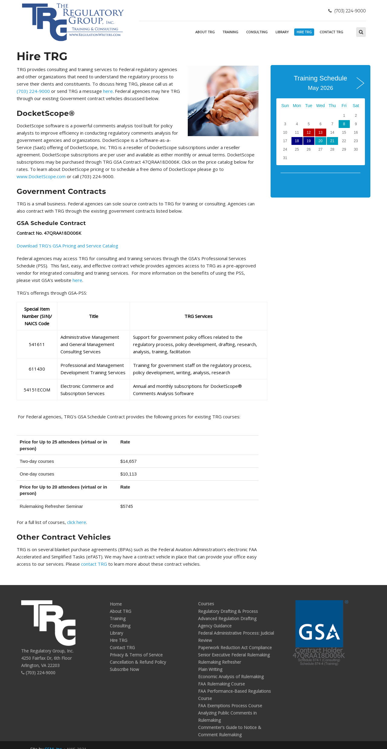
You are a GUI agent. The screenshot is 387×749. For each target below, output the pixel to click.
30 (356, 149)
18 (297, 141)
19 (309, 141)
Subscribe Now (124, 662)
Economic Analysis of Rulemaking (231, 669)
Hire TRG (304, 32)
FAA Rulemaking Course (221, 676)
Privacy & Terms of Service (136, 647)
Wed (320, 105)
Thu (332, 105)
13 (320, 132)
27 (320, 149)
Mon (297, 105)
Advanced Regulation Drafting (227, 611)
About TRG (205, 32)
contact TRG (94, 557)
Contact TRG (331, 32)
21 (332, 141)
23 (356, 141)
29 (344, 149)
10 (285, 132)
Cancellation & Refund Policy (138, 654)
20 (320, 141)
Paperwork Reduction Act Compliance (235, 640)
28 (332, 149)
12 (309, 132)
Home (116, 596)
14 (332, 132)
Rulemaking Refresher (219, 654)
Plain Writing (210, 662)
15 (344, 132)
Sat (356, 105)
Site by (46, 742)
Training (230, 32)
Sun (285, 105)
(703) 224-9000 (166, 84)
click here (76, 515)
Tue (308, 105)
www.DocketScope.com (149, 169)
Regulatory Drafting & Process (228, 604)
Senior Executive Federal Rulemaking (234, 647)
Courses (206, 596)
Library (282, 32)
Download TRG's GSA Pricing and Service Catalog (67, 238)
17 (285, 141)
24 (285, 149)
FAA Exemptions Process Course (230, 698)
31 (285, 158)
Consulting (257, 32)
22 (344, 141)
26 (309, 149)
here (68, 91)
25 (297, 149)
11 (297, 132)
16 (356, 132)
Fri (344, 105)
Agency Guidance (215, 618)
